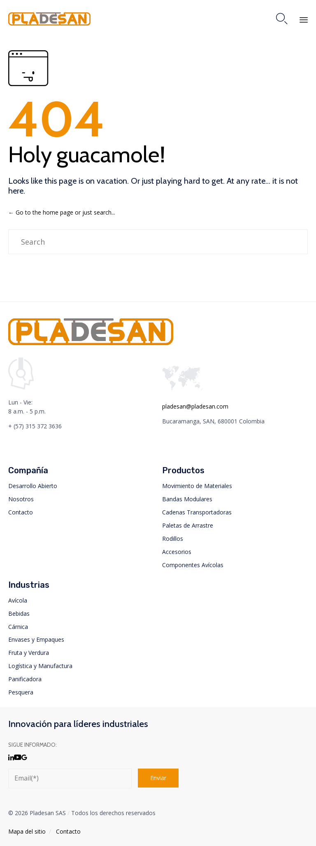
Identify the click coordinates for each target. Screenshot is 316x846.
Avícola (17, 600)
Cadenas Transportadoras (197, 512)
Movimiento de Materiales (197, 486)
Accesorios (176, 552)
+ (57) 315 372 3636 (35, 426)
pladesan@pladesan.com (195, 406)
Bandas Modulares (187, 499)
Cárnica (18, 627)
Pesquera (20, 692)
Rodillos (172, 538)
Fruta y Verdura (28, 653)
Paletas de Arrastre (187, 525)
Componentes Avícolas (192, 565)
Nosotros (21, 499)
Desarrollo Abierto (32, 486)
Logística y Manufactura (40, 666)
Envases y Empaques (36, 639)
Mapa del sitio (27, 831)
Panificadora (25, 679)
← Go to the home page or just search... (61, 212)
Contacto (20, 512)
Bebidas (19, 613)
